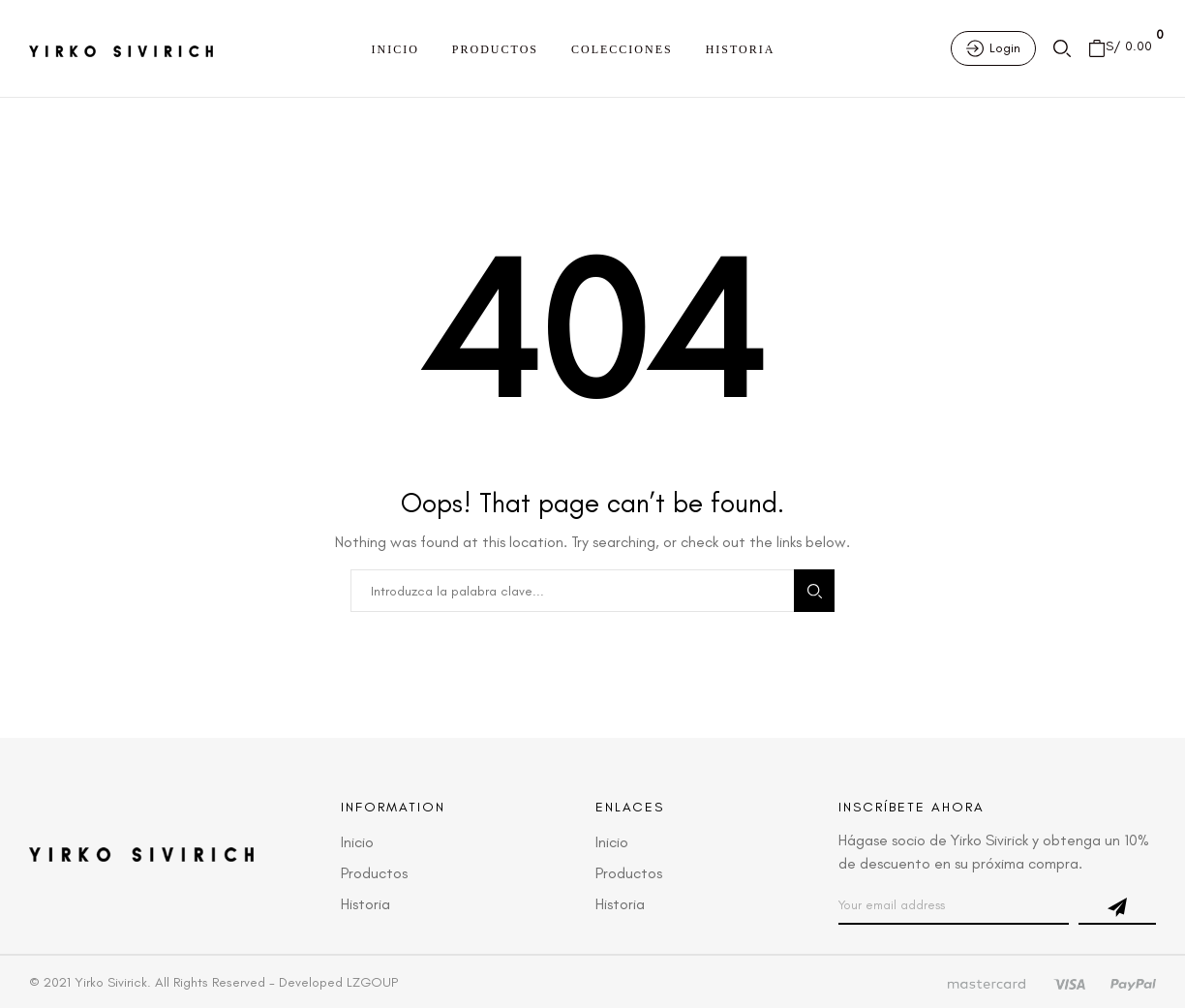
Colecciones (622, 49)
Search (814, 591)
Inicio (395, 49)
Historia (740, 49)
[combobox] (572, 590)
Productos (495, 49)
